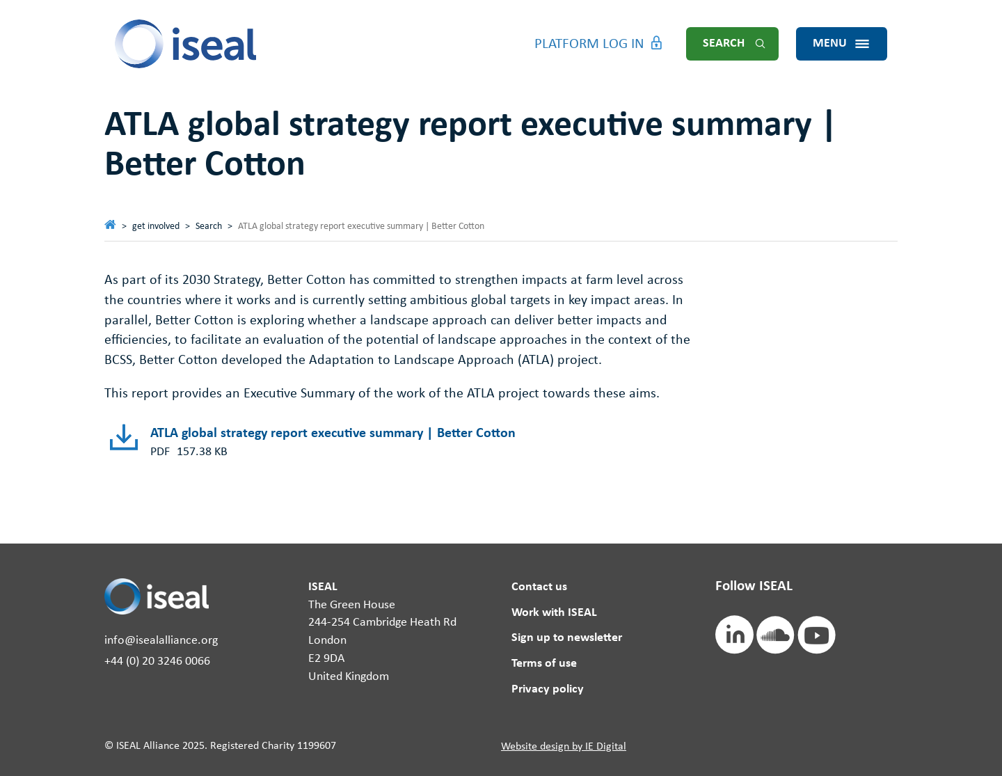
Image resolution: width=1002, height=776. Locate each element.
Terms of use (544, 663)
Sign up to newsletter (566, 637)
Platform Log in (589, 44)
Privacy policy (547, 689)
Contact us (539, 587)
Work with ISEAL (554, 612)
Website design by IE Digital (563, 746)
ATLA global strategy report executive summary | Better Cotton (333, 434)
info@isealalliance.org (161, 640)
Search (724, 43)
